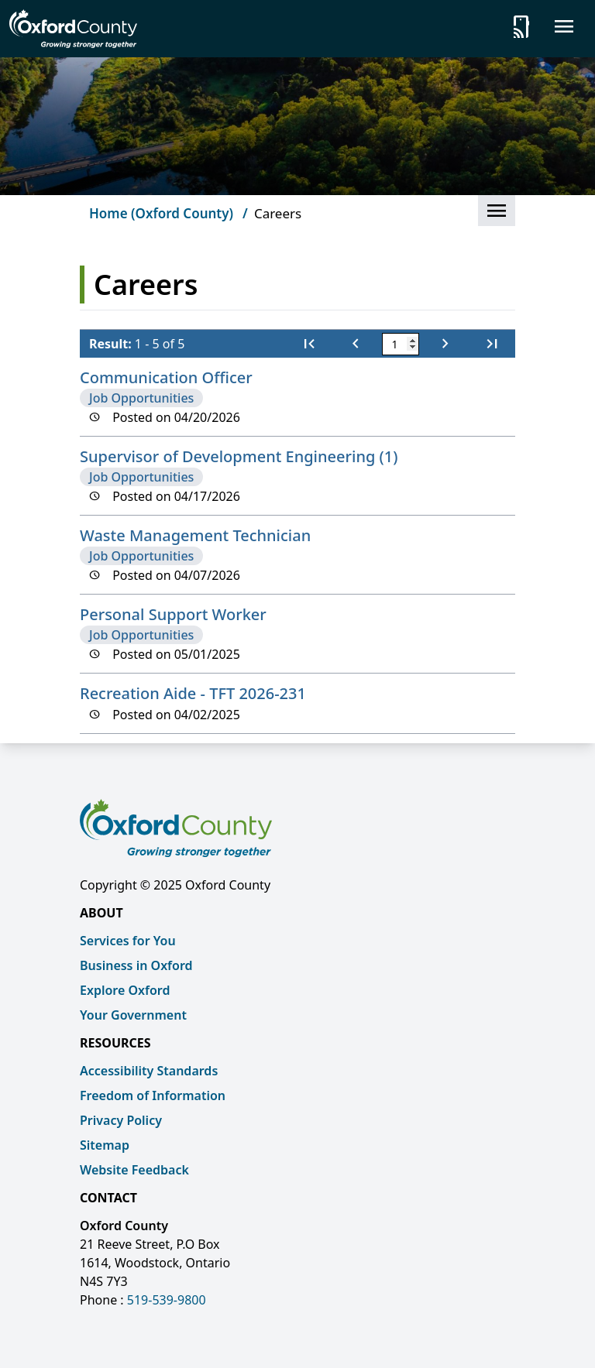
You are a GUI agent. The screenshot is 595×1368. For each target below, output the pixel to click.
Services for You (128, 940)
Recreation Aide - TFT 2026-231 (193, 693)
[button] (496, 210)
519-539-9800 (166, 1299)
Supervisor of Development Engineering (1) (238, 456)
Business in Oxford (136, 965)
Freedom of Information (152, 1095)
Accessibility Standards (149, 1070)
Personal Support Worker (173, 614)
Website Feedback (134, 1169)
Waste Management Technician (195, 535)
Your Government (133, 1014)
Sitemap (104, 1145)
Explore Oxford (125, 990)
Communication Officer (166, 377)
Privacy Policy (121, 1120)
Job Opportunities (141, 397)
